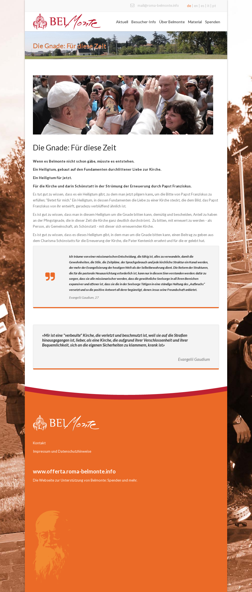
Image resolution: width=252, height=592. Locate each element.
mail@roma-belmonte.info (158, 5)
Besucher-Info (143, 21)
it (208, 6)
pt (214, 6)
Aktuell (122, 21)
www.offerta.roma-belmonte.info (74, 471)
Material (195, 21)
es (202, 6)
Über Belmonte (172, 21)
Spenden (212, 21)
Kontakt (39, 443)
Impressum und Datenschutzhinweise (62, 451)
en (196, 6)
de (189, 6)
